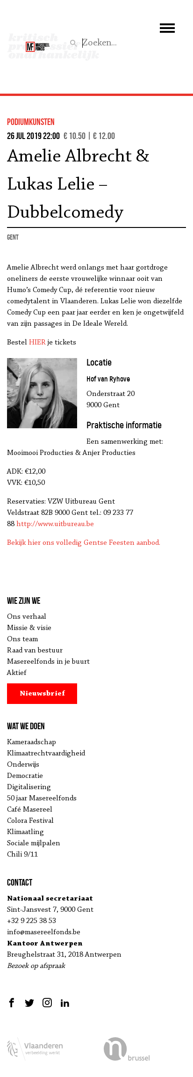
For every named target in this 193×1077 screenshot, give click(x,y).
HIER (37, 342)
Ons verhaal (26, 617)
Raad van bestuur (35, 650)
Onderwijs (23, 765)
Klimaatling (25, 832)
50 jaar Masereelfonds (42, 798)
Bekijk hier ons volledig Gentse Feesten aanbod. (83, 543)
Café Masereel (29, 809)
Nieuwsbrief (42, 693)
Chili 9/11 (22, 854)
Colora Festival (30, 821)
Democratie (25, 776)
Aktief (17, 673)
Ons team (22, 639)
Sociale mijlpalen (33, 843)
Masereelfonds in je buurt (48, 662)
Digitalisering (29, 787)
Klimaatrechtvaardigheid (46, 753)
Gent (13, 237)
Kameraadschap (31, 742)
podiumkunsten (31, 122)
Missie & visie (29, 628)
